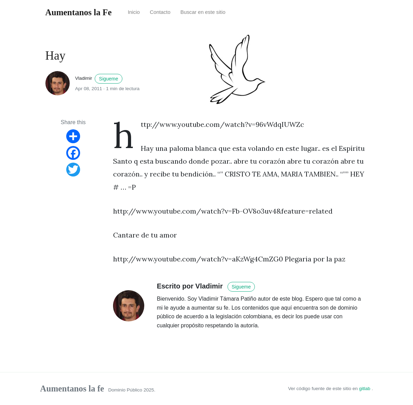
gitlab (365, 388)
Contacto (160, 12)
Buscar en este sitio (202, 12)
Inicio (134, 12)
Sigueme (108, 78)
